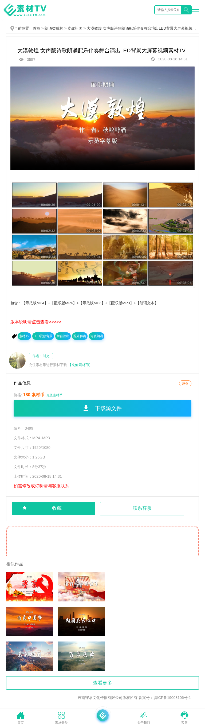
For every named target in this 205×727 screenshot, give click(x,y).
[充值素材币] (54, 395)
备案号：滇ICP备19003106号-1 (165, 697)
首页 (36, 28)
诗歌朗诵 (96, 336)
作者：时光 (41, 356)
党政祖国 (77, 28)
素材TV (24, 336)
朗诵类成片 (56, 28)
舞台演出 (63, 336)
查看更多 (102, 683)
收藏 (57, 508)
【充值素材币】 (80, 365)
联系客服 (142, 508)
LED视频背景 (43, 336)
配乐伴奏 (79, 336)
